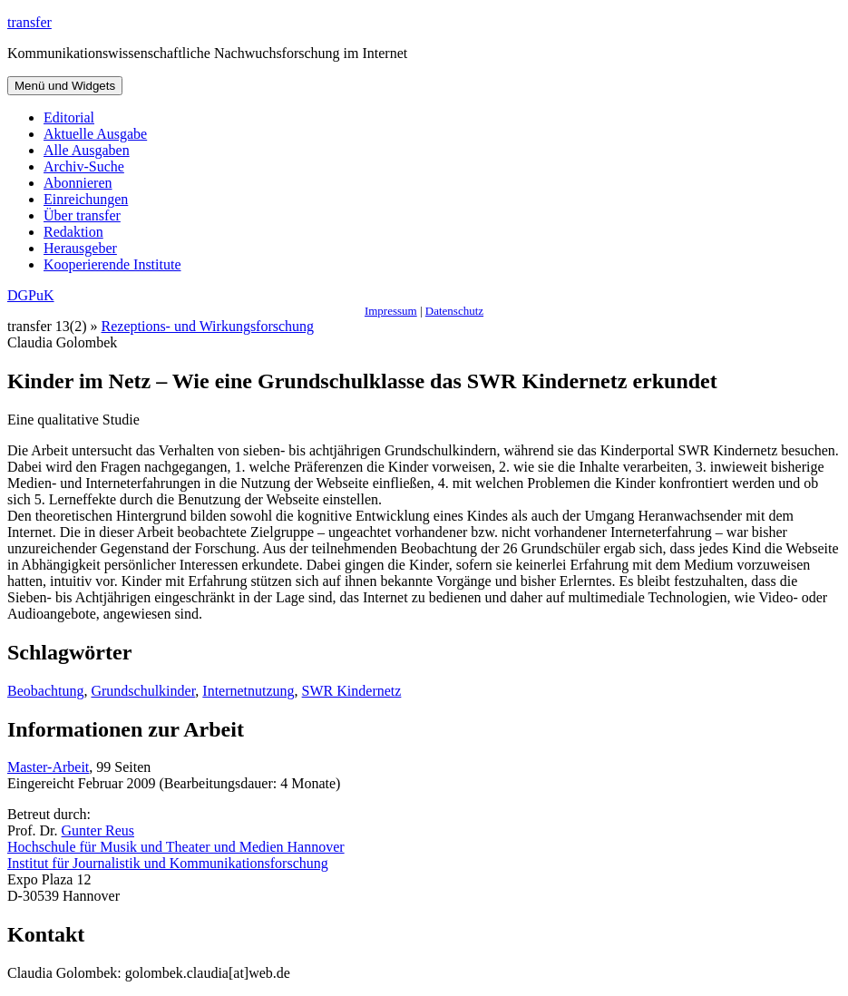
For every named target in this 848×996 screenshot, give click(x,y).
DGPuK (30, 295)
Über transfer (82, 215)
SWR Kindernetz (352, 690)
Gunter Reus (98, 830)
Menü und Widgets (65, 86)
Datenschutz (454, 310)
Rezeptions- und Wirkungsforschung (208, 326)
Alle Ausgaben (87, 150)
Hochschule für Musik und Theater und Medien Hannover (176, 846)
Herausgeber (80, 248)
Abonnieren (78, 182)
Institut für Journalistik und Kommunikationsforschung (167, 863)
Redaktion (73, 231)
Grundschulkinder (143, 690)
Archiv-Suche (84, 166)
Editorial (69, 117)
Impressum (391, 310)
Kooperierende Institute (112, 264)
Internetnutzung (248, 690)
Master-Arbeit (48, 767)
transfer (29, 22)
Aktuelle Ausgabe (95, 134)
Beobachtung (45, 690)
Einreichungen (86, 199)
